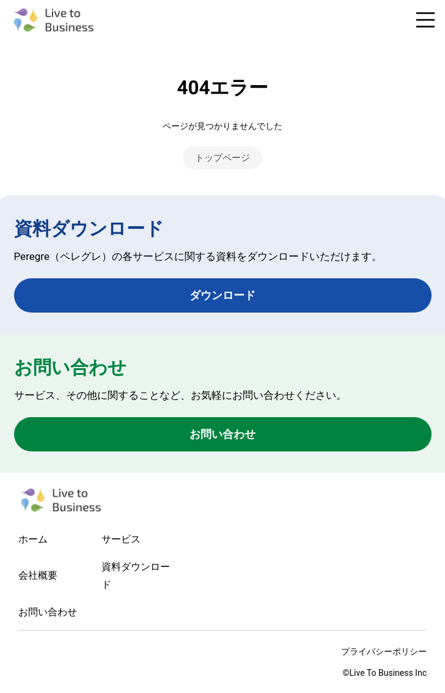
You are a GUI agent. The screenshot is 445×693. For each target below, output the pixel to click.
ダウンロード (222, 295)
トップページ (222, 157)
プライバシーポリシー (384, 651)
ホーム (33, 539)
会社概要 (37, 575)
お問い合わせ (222, 434)
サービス (121, 539)
